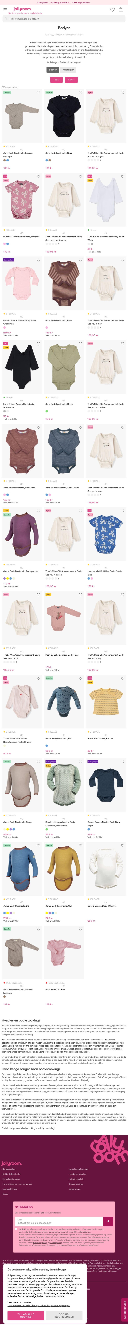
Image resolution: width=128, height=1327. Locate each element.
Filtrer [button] (56, 79)
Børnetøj (49, 34)
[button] (5, 9)
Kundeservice (8, 1169)
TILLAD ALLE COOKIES (26, 1315)
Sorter (71, 79)
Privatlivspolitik (76, 1179)
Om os (5, 1194)
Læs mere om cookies (19, 1302)
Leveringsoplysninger (79, 1169)
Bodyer (80, 34)
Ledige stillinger (9, 1189)
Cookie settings (76, 1184)
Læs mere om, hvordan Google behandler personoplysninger (39, 1305)
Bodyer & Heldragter (64, 34)
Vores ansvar (75, 1189)
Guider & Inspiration (11, 1174)
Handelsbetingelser (11, 1179)
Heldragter (68, 69)
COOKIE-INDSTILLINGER (64, 1315)
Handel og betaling (77, 1174)
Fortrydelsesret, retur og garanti (17, 1184)
